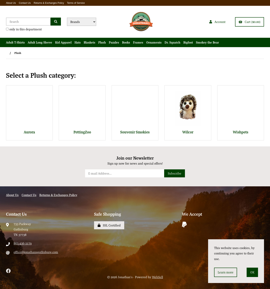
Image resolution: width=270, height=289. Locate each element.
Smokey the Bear (207, 42)
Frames (138, 42)
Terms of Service (76, 3)
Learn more (225, 272)
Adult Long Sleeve (40, 42)
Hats (77, 42)
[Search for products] (28, 22)
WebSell (157, 277)
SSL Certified (109, 225)
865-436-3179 (23, 243)
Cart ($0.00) (249, 22)
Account (217, 22)
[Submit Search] (56, 22)
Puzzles (114, 42)
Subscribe (174, 173)
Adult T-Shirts (15, 42)
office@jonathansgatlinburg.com (36, 252)
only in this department (24, 29)
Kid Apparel (63, 42)
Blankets (89, 42)
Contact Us (25, 3)
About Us (11, 3)
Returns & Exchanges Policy (49, 3)
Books (126, 42)
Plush (102, 42)
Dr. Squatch (172, 42)
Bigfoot (188, 42)
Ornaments (154, 42)
